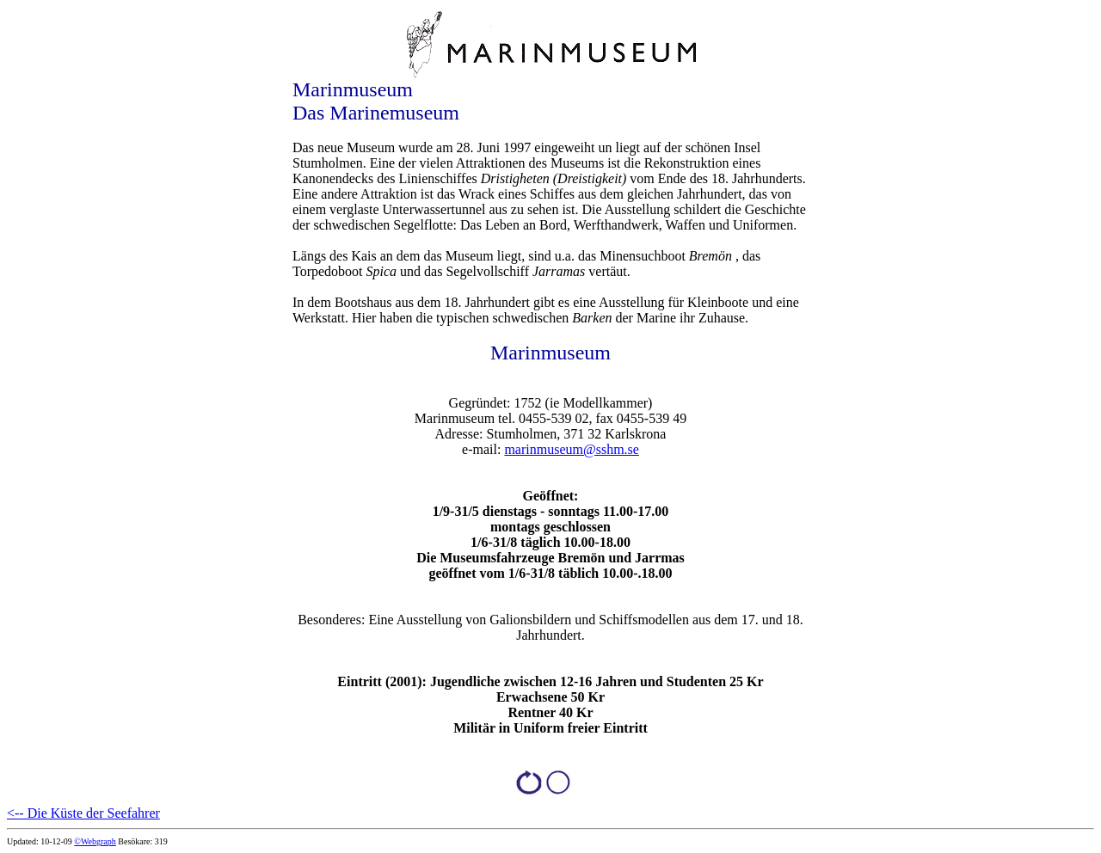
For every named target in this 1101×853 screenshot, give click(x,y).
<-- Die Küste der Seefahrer (83, 813)
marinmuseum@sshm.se (571, 449)
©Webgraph (94, 841)
